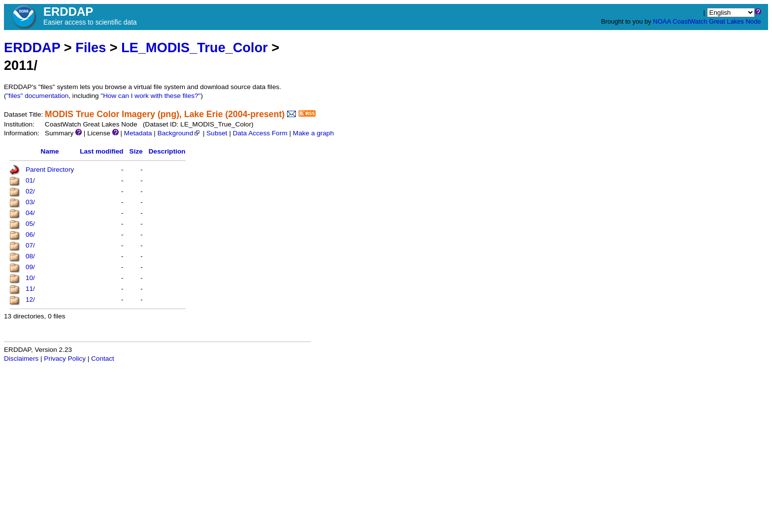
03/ (30, 202)
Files (90, 47)
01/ (30, 180)
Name (50, 151)
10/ (30, 278)
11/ (30, 288)
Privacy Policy (65, 358)
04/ (30, 213)
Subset (216, 133)
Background (179, 133)
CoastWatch (690, 21)
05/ (30, 223)
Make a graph (313, 133)
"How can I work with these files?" (150, 95)
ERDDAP (32, 47)
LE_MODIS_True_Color (194, 47)
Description (167, 151)
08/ (30, 256)
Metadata (138, 133)
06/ (30, 234)
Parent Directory (50, 169)
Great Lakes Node (735, 21)
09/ (30, 267)
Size (136, 151)
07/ (30, 245)
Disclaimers (21, 358)
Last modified (101, 151)
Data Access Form (260, 133)
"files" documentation (37, 95)
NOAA (662, 21)
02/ (30, 191)
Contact (102, 358)
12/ (30, 299)
